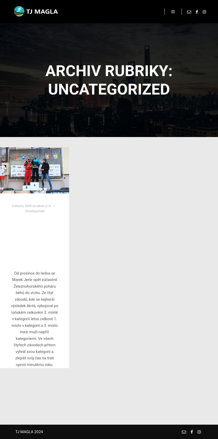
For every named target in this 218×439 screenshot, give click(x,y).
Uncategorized (34, 211)
